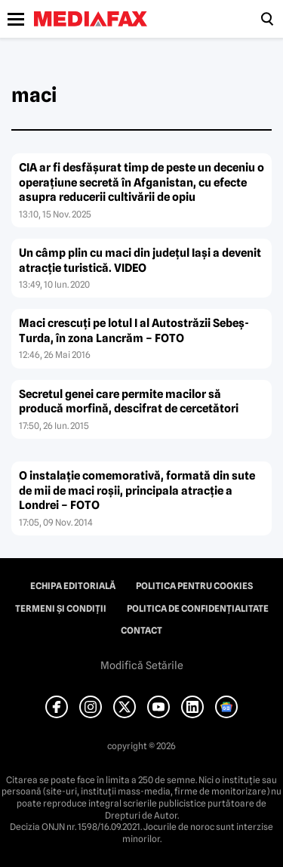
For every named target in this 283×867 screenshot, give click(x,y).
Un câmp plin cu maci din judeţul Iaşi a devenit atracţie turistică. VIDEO (140, 260)
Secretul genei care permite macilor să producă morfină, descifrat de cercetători (128, 401)
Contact (141, 630)
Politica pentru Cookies (194, 586)
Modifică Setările (141, 665)
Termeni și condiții (60, 608)
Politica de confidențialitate (198, 608)
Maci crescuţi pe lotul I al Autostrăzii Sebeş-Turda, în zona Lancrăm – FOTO (134, 330)
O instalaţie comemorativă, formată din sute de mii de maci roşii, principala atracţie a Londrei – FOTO (137, 490)
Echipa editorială (72, 586)
